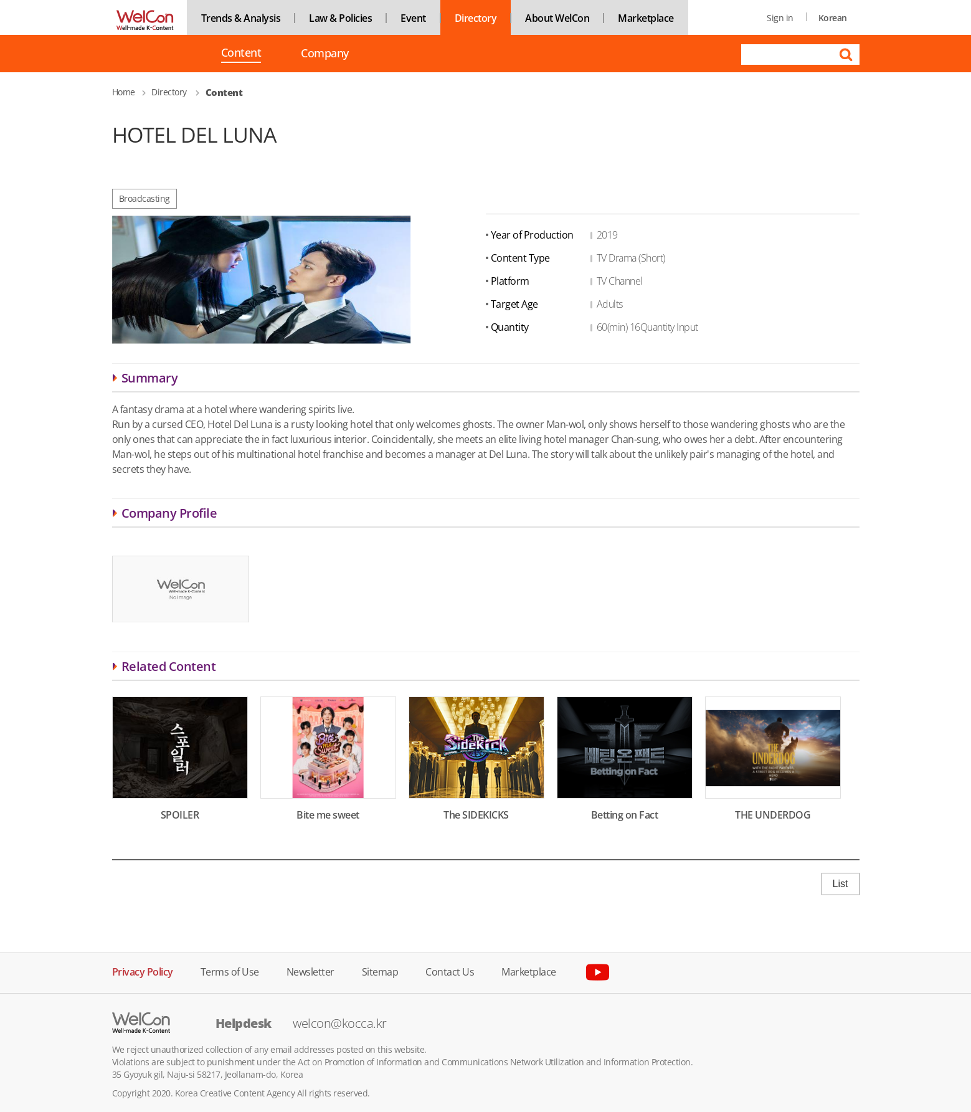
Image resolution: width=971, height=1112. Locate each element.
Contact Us (449, 971)
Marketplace (646, 18)
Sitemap (380, 971)
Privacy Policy (142, 971)
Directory (476, 18)
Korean (832, 18)
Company (325, 53)
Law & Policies (340, 18)
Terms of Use (230, 971)
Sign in (780, 18)
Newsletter (310, 971)
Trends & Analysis (241, 18)
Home (123, 92)
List (840, 883)
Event (413, 18)
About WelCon (557, 18)
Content (241, 53)
